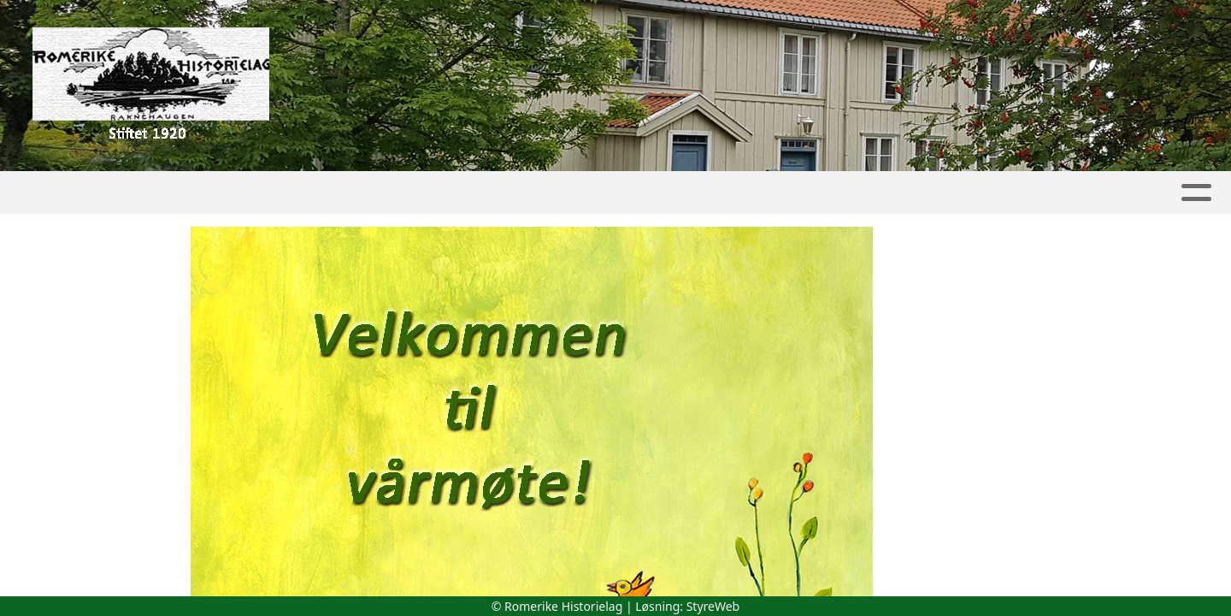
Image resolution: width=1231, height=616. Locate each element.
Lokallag (625, 193)
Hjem (104, 193)
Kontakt (1103, 193)
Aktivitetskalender (378, 193)
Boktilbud (891, 193)
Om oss (1001, 193)
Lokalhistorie (756, 193)
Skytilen (515, 193)
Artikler (178, 193)
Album (258, 193)
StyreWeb (713, 606)
